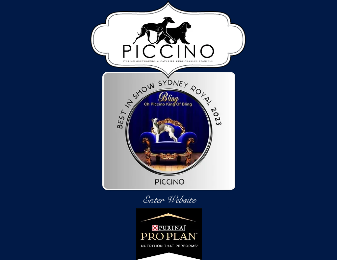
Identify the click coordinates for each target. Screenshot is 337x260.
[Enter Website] (169, 200)
